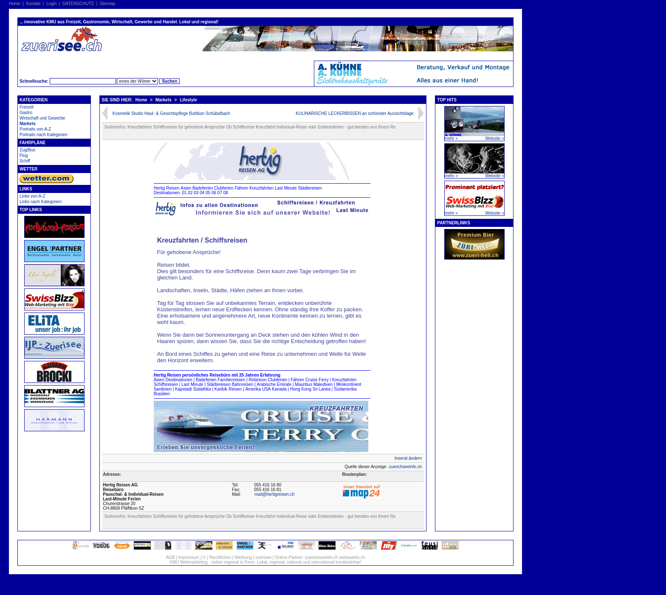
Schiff (25, 161)
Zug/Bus (27, 150)
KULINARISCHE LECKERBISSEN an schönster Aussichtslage (354, 113)
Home (14, 3)
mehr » (451, 138)
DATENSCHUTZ (78, 3)
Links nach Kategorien (41, 201)
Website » (494, 138)
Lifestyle (188, 100)
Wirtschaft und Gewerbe (42, 118)
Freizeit (27, 107)
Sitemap (108, 3)
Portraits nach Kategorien (44, 134)
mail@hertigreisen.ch (274, 494)
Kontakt (33, 3)
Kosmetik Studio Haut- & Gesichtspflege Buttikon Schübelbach (171, 113)
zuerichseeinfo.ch (405, 466)
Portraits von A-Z (35, 129)
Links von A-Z (32, 196)
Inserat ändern (408, 458)
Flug (24, 155)
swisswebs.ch (352, 557)
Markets (28, 123)
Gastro (26, 112)
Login (51, 3)
